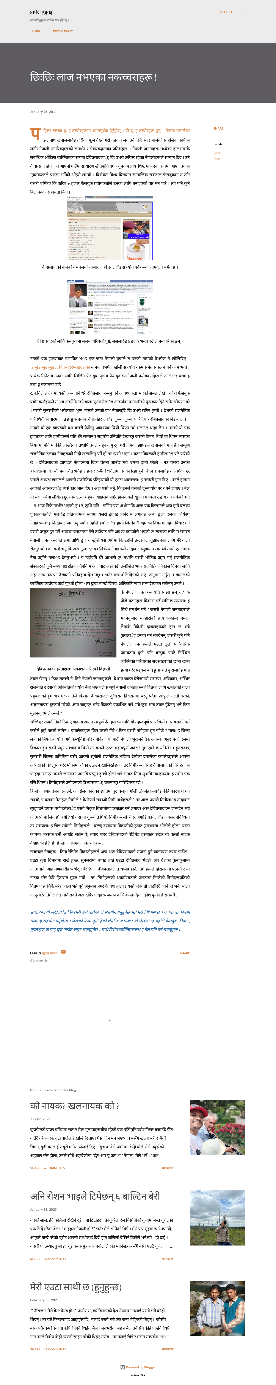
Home (33, 30)
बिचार (216, 158)
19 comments (55, 1349)
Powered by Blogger (138, 1367)
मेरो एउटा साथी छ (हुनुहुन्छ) (76, 1287)
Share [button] (218, 128)
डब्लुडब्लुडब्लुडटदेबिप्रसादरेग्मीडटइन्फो (60, 367)
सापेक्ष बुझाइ (41, 12)
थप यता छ (167, 1168)
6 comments (54, 1168)
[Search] (226, 12)
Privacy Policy (60, 30)
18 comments (55, 1258)
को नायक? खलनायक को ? (75, 1106)
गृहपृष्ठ (216, 152)
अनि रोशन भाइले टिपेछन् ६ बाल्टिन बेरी (95, 1196)
